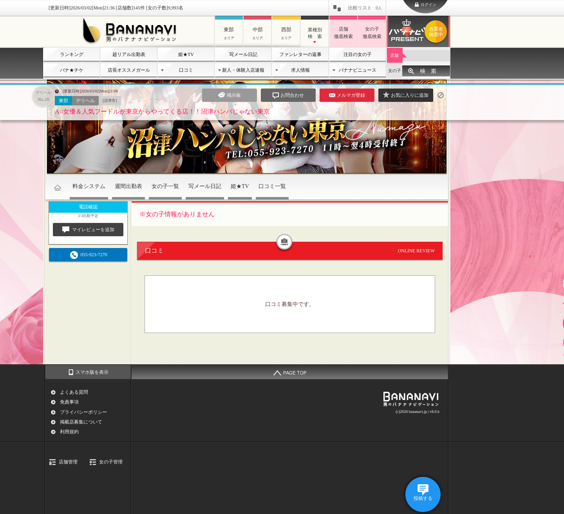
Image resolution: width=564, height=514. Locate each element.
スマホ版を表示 (92, 372)
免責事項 (69, 402)
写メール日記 (243, 54)
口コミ (186, 70)
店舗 (394, 55)
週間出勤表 (128, 186)
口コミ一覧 (272, 186)
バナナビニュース (357, 70)
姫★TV (186, 54)
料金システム (88, 186)
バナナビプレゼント (437, 31)
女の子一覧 (165, 186)
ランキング (71, 54)
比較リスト (365, 8)
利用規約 (69, 431)
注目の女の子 (357, 54)
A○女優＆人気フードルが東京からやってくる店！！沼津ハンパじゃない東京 (162, 111)
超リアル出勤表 (128, 54)
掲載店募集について (81, 422)
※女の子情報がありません (177, 214)
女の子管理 (111, 462)
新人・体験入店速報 (243, 70)
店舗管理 (68, 462)
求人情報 (300, 70)
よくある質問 (74, 392)
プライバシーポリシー (83, 412)
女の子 (394, 70)
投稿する (423, 498)
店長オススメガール (129, 70)
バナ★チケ (71, 70)
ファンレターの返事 (300, 54)
